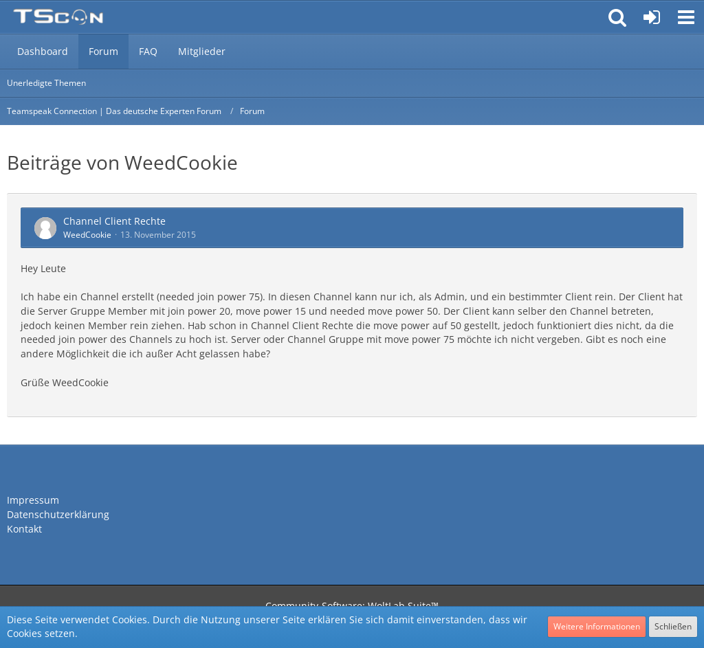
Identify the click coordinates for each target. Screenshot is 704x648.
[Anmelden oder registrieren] (652, 17)
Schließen (673, 626)
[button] (686, 17)
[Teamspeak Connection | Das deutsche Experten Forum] (58, 17)
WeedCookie (87, 235)
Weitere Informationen (596, 626)
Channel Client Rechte (114, 220)
